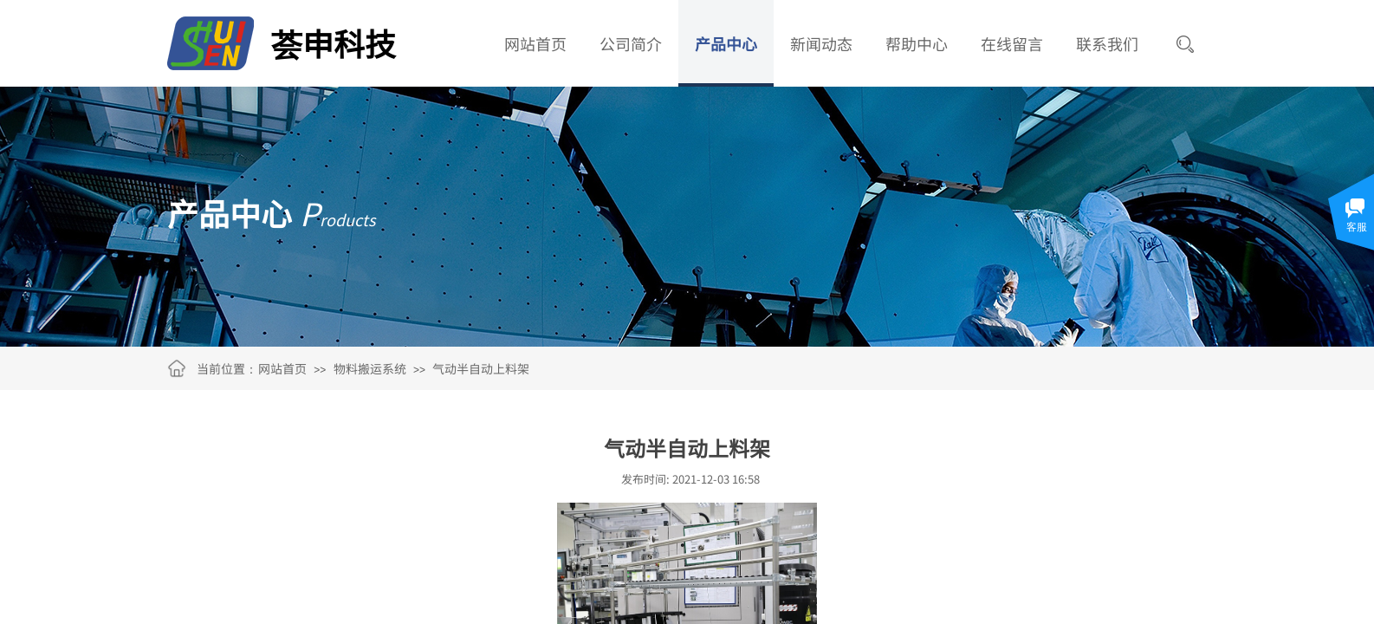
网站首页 (535, 43)
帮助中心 (916, 43)
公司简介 (631, 43)
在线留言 (1012, 43)
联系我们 (1107, 43)
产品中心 (726, 43)
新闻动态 (821, 43)
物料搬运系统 (370, 368)
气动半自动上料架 (480, 368)
